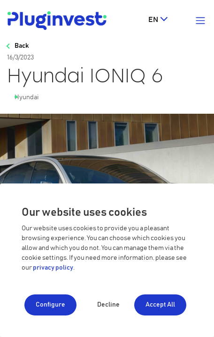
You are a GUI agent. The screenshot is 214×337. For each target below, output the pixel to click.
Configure (50, 304)
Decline (108, 304)
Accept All (160, 304)
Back (22, 46)
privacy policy (53, 267)
